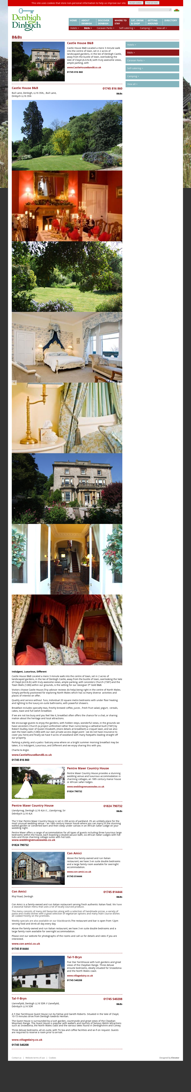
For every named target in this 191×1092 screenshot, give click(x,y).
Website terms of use (35, 1089)
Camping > (146, 28)
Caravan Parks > (105, 28)
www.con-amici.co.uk (79, 902)
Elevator (175, 1089)
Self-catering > (127, 28)
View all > (162, 28)
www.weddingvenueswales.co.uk (85, 817)
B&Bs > (88, 28)
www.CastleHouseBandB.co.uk (84, 67)
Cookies (52, 1089)
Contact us (16, 1089)
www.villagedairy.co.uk (80, 1006)
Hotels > (74, 28)
